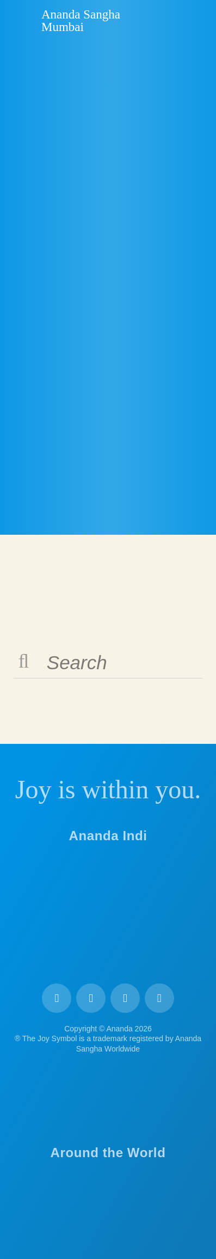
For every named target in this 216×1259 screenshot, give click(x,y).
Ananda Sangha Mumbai (80, 21)
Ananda (22, 20)
